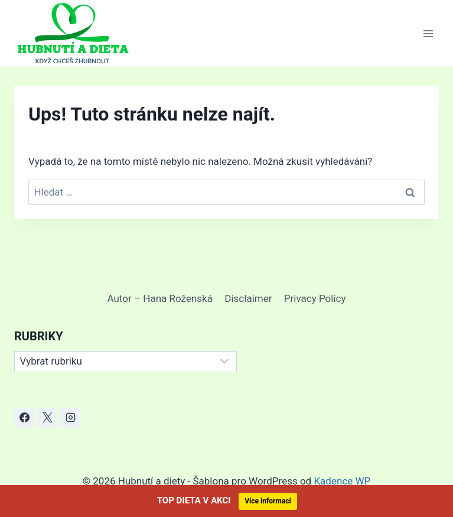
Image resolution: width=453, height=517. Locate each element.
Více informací (268, 501)
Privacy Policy (315, 298)
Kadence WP (342, 481)
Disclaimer (248, 298)
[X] (47, 418)
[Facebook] (24, 418)
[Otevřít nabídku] (428, 33)
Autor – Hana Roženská (160, 298)
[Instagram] (70, 418)
